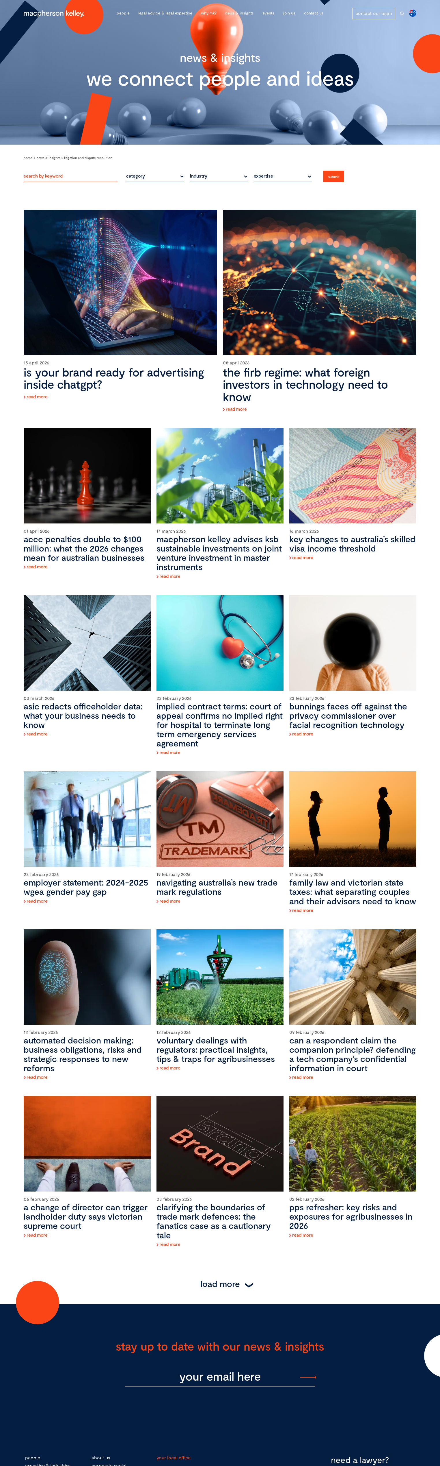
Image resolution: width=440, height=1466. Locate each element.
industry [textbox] (198, 175)
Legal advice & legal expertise (165, 12)
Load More (220, 1283)
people (32, 1457)
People (123, 12)
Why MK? (209, 12)
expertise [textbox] (263, 175)
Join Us (289, 12)
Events (268, 12)
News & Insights (239, 12)
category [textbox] (135, 175)
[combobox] (155, 176)
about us (101, 1457)
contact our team (373, 13)
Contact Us (314, 12)
